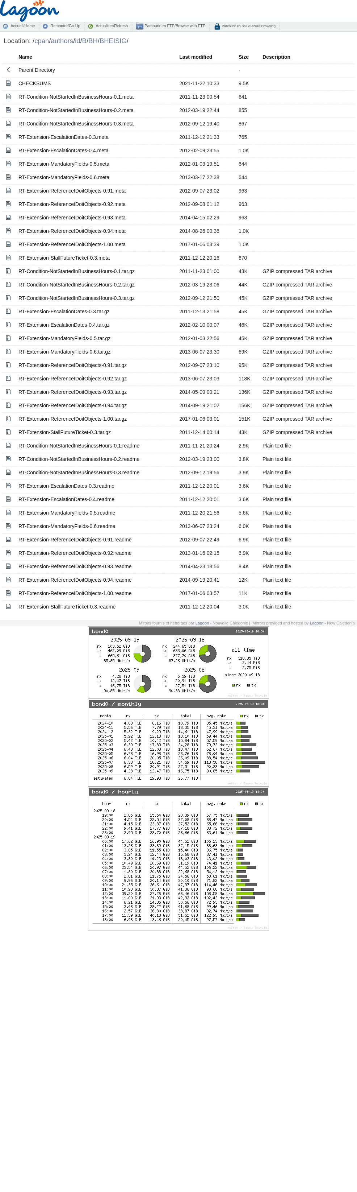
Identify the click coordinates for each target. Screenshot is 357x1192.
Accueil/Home (22, 26)
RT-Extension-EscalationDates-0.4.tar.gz (64, 325)
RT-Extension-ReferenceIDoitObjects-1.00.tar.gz (72, 419)
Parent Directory (36, 70)
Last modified (195, 57)
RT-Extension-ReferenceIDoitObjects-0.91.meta (72, 191)
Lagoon (202, 623)
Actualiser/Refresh (112, 26)
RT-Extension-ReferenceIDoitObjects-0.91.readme (75, 540)
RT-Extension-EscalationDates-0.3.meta (63, 137)
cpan (41, 41)
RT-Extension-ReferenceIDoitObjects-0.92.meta (72, 204)
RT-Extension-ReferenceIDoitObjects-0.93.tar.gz (72, 392)
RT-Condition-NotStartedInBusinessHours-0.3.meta (76, 124)
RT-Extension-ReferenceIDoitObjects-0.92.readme (75, 553)
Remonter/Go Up (65, 26)
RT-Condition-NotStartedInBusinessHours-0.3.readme (78, 472)
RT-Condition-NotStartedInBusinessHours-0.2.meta (76, 110)
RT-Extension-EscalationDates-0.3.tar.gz (64, 311)
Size (244, 57)
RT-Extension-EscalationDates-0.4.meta (63, 150)
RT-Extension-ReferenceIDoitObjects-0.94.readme (75, 580)
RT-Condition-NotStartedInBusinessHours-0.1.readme (78, 446)
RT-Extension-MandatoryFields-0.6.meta (63, 177)
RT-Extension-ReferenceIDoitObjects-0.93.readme (75, 566)
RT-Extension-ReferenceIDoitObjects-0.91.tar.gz (72, 365)
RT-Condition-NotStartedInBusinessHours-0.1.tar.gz (76, 271)
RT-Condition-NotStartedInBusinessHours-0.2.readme (78, 459)
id (77, 41)
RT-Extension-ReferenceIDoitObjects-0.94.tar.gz (72, 405)
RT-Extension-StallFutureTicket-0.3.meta (64, 258)
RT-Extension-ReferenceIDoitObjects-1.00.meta (72, 244)
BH (93, 41)
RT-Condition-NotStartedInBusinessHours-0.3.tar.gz (76, 298)
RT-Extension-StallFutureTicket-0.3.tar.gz (64, 432)
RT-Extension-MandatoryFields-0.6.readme (66, 526)
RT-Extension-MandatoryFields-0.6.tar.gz (64, 352)
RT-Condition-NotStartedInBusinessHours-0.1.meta (76, 97)
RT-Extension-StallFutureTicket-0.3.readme (67, 607)
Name (25, 57)
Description (276, 57)
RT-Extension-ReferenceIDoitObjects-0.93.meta (72, 217)
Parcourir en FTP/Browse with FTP (174, 26)
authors (62, 41)
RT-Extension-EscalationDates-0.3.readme (66, 486)
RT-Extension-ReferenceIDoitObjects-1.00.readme (75, 593)
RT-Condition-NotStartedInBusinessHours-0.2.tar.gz (76, 285)
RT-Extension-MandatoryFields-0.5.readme (66, 513)
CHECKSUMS (34, 83)
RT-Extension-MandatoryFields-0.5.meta (63, 164)
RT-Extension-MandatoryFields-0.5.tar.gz (64, 338)
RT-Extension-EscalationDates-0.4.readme (66, 499)
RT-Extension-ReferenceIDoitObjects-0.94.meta (72, 231)
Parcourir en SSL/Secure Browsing (248, 26)
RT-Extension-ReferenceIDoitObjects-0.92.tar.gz (72, 378)
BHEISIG (113, 41)
